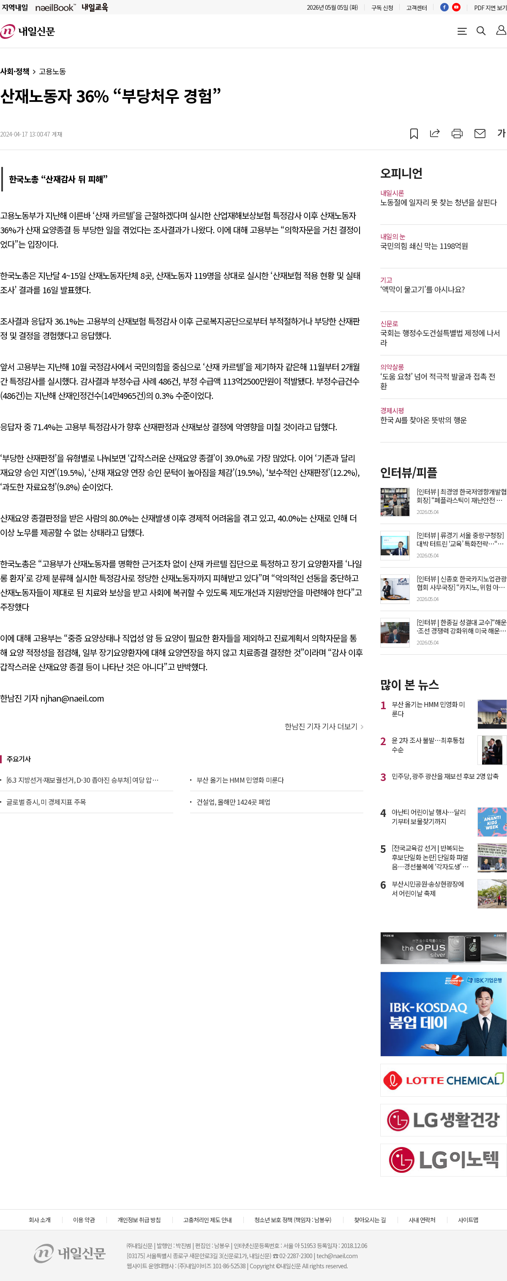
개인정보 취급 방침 (139, 1219)
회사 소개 (39, 1219)
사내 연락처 (422, 1219)
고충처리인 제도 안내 (207, 1219)
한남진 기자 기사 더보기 (321, 726)
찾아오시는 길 (370, 1219)
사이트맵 (468, 1219)
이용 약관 (84, 1219)
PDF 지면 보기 (490, 7)
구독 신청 (382, 7)
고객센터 (416, 7)
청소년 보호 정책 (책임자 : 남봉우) (292, 1219)
